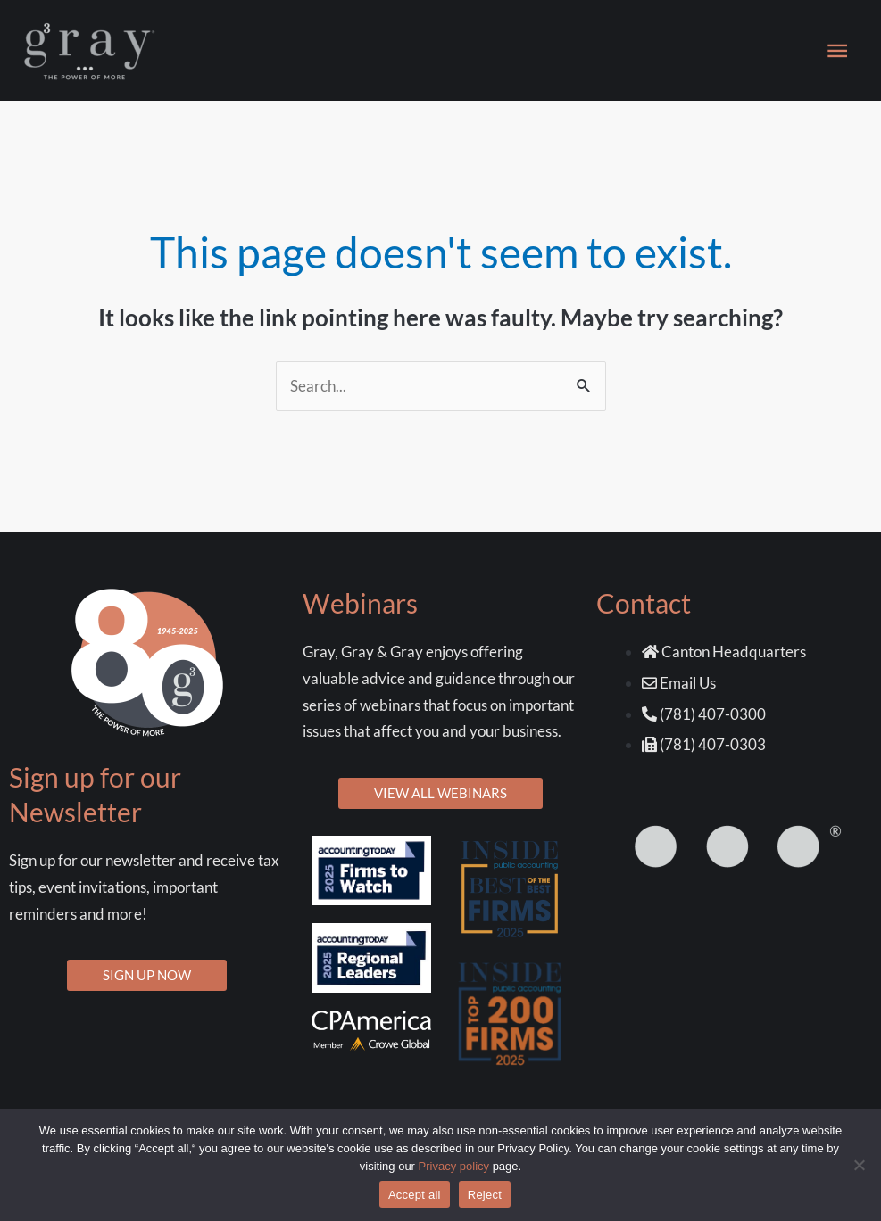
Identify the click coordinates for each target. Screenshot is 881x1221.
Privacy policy (454, 1166)
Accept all (414, 1194)
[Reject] (859, 1165)
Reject (485, 1194)
